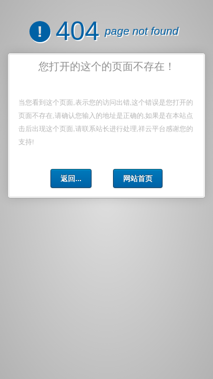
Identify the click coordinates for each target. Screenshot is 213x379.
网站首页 (138, 178)
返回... (71, 178)
